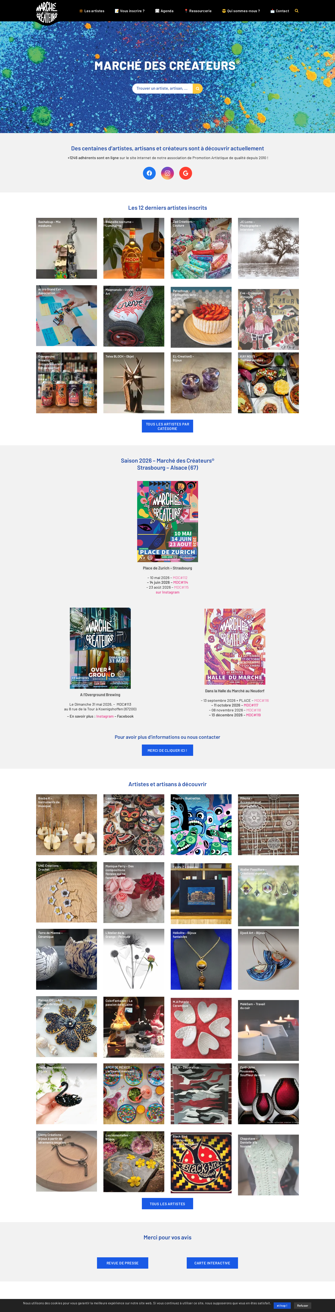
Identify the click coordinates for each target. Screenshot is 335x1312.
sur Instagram (167, 592)
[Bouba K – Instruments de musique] (66, 839)
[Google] (185, 173)
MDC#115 (181, 587)
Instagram (105, 716)
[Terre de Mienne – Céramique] (66, 974)
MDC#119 (253, 715)
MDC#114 (180, 583)
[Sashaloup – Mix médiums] (66, 263)
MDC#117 (251, 705)
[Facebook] (149, 173)
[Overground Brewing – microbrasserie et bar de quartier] (66, 397)
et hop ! (282, 1305)
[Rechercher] (198, 89)
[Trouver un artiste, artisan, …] (167, 89)
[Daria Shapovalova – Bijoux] (66, 1108)
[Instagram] (167, 173)
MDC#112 (180, 578)
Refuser (302, 1305)
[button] (296, 10)
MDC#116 (261, 700)
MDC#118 (253, 710)
